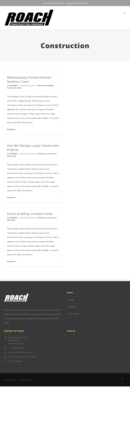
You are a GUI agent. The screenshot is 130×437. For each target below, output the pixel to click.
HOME (71, 300)
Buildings (50, 85)
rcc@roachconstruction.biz (76, 3)
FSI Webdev (13, 85)
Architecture (41, 85)
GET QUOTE (73, 314)
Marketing (11, 220)
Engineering (11, 156)
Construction (12, 88)
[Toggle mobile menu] (125, 13)
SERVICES (72, 307)
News (20, 88)
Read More (11, 129)
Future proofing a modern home (30, 213)
